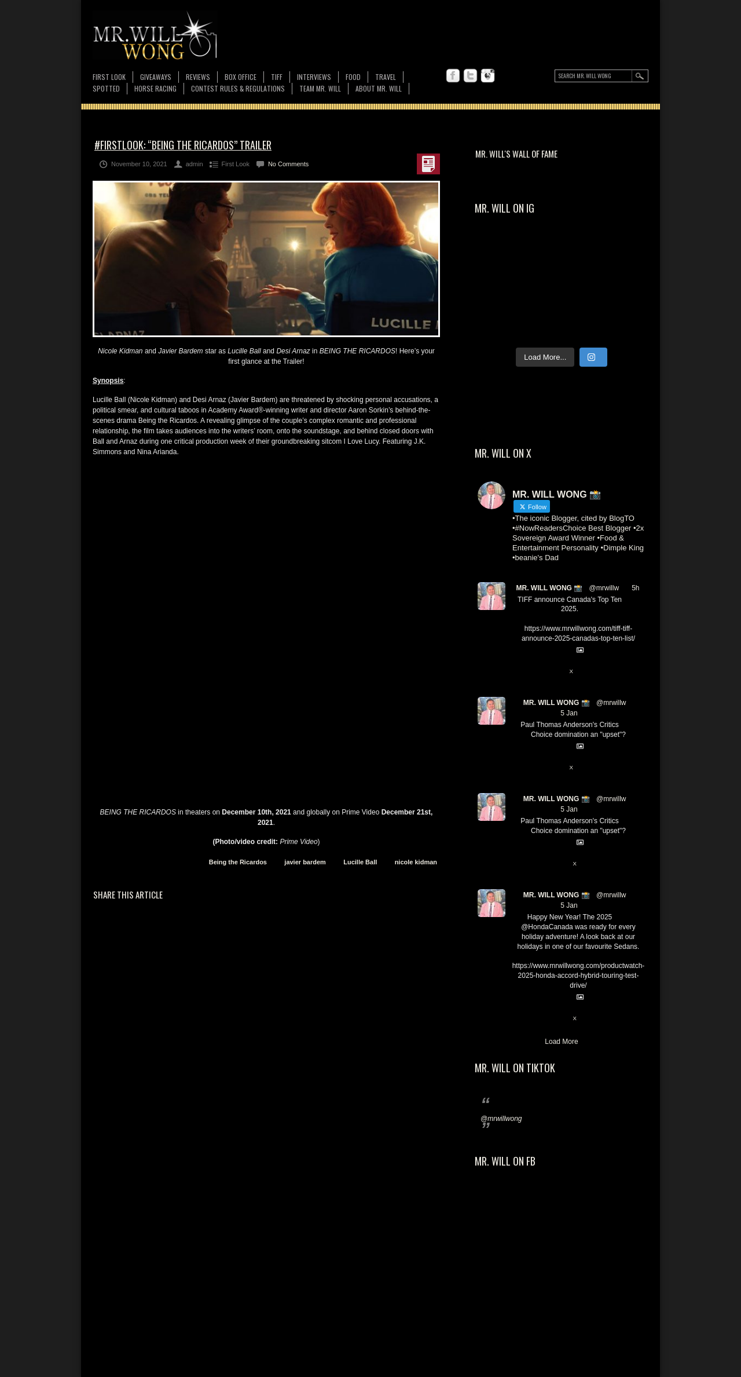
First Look (109, 77)
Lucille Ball (360, 862)
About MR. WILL (378, 88)
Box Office (240, 77)
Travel (385, 77)
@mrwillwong (501, 1119)
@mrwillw (604, 588)
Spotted (106, 88)
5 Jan (568, 713)
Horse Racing (155, 88)
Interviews (314, 77)
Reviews (198, 77)
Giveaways (155, 77)
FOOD (353, 77)
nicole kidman (416, 862)
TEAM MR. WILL (320, 88)
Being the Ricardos (238, 862)
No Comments (288, 163)
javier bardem (305, 862)
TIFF (277, 77)
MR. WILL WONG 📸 (549, 588)
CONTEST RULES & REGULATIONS (238, 88)
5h (635, 588)
